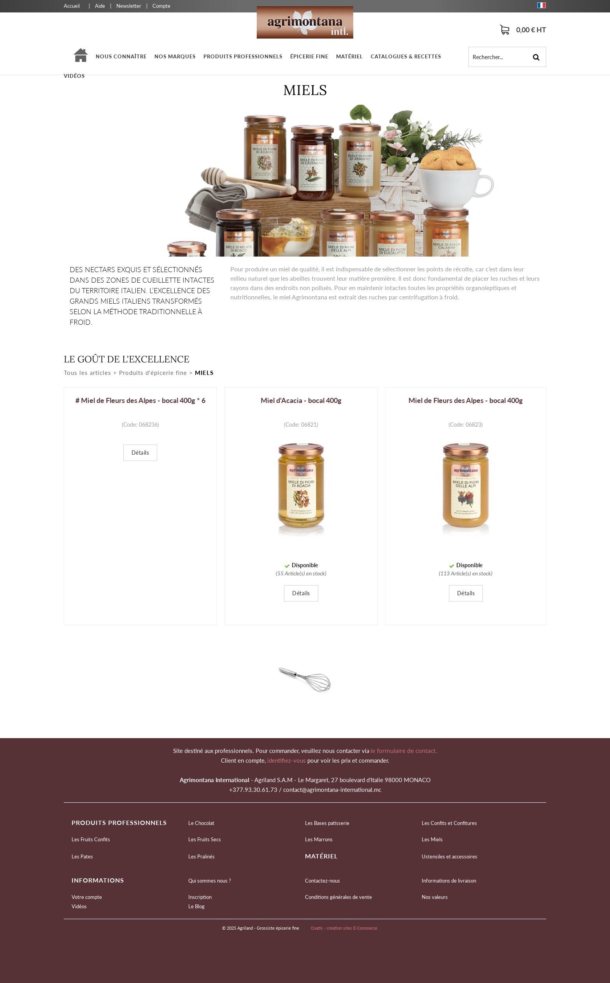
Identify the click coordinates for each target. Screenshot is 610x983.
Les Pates (82, 856)
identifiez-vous (287, 760)
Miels (204, 372)
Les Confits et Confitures (449, 823)
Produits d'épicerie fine (153, 372)
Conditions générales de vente (338, 897)
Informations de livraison (449, 880)
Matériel (349, 56)
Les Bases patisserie (327, 823)
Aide (100, 6)
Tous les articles (87, 372)
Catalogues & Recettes (406, 56)
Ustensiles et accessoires (449, 856)
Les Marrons (319, 839)
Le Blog (196, 906)
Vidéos (74, 76)
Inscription (200, 897)
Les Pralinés (201, 856)
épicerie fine (309, 56)
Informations (98, 880)
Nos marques (175, 56)
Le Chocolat (201, 823)
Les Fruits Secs (204, 839)
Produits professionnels (242, 56)
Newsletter (128, 6)
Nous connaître (121, 56)
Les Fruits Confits (91, 839)
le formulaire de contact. (403, 750)
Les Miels (432, 839)
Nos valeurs (435, 897)
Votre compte (87, 897)
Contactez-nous (322, 880)
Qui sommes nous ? (209, 880)
